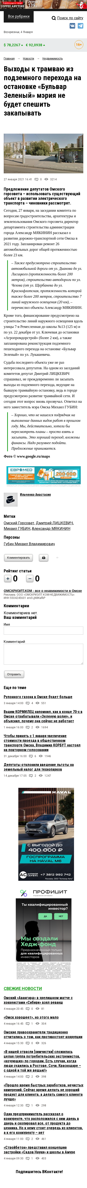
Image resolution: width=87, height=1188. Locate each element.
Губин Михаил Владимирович (29, 544)
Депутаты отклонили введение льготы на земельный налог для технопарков (39, 767)
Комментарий (14, 642)
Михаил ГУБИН (17, 528)
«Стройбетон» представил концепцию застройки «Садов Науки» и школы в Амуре (39, 1149)
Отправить (15, 674)
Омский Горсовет (19, 523)
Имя (7, 624)
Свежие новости (23, 988)
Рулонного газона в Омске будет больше (38, 697)
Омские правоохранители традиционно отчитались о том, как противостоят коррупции (43, 1034)
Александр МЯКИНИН (51, 528)
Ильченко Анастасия (35, 494)
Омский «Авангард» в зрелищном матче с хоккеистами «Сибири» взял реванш (38, 1000)
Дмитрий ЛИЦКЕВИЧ (54, 523)
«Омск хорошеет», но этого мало (31, 1017)
